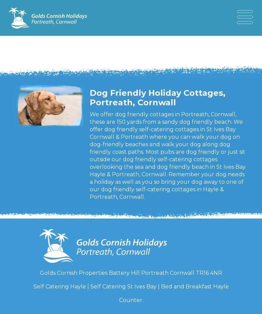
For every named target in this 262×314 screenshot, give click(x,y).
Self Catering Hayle (59, 286)
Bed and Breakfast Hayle (195, 286)
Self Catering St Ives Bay (123, 286)
